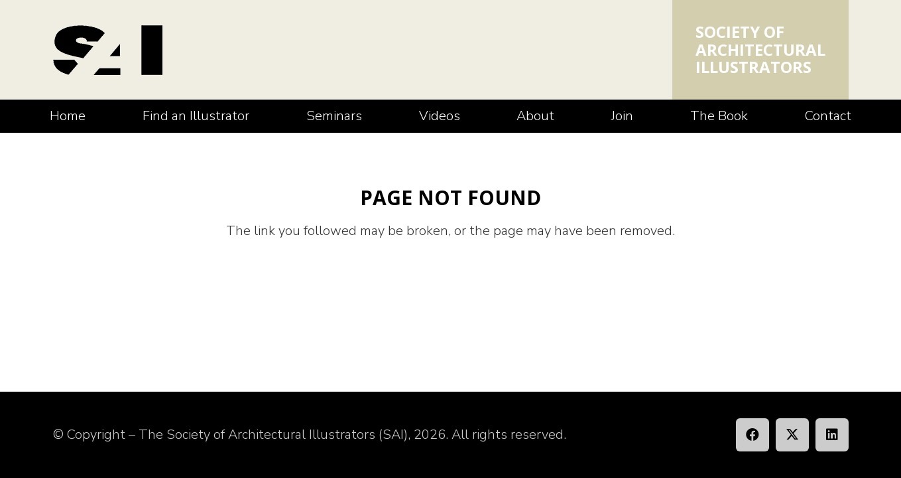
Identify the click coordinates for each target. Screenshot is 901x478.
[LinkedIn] (832, 434)
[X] (792, 434)
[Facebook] (752, 434)
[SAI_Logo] (107, 50)
